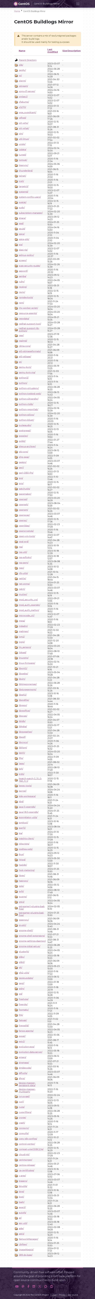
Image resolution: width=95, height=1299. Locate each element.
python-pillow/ (26, 414)
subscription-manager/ (31, 213)
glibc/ (22, 957)
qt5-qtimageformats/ (30, 351)
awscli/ (22, 1207)
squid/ (22, 228)
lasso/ (21, 763)
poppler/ (23, 436)
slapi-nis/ (23, 250)
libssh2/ (23, 695)
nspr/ (21, 568)
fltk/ (21, 1015)
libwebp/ (23, 673)
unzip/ (22, 144)
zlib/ (21, 65)
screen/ (23, 260)
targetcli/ (23, 186)
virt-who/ (23, 123)
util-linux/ (24, 139)
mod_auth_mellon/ (29, 610)
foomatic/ (24, 1009)
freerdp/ (23, 1004)
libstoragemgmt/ (27, 689)
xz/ (20, 75)
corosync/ (24, 1128)
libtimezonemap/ (28, 684)
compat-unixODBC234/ (31, 1149)
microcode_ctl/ (26, 615)
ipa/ (20, 833)
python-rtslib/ (26, 404)
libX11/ (22, 753)
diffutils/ (23, 1073)
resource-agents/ (28, 313)
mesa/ (22, 621)
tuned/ (22, 155)
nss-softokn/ (25, 557)
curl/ (21, 1101)
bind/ (21, 1191)
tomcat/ (23, 160)
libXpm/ (23, 747)
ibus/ (21, 854)
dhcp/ (22, 1078)
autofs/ (22, 1212)
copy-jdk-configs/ (28, 1138)
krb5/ (21, 774)
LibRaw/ (23, 1244)
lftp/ (21, 758)
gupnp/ (23, 896)
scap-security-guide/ (29, 265)
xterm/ (22, 81)
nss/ (21, 547)
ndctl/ (22, 589)
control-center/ (27, 1144)
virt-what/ (24, 128)
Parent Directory (28, 60)
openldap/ (24, 525)
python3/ (24, 378)
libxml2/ (23, 668)
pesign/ (22, 462)
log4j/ (22, 642)
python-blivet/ (26, 420)
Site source (73, 1295)
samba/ (22, 276)
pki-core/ (23, 451)
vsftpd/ (22, 118)
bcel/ (21, 1197)
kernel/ (22, 791)
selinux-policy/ (26, 255)
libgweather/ (25, 732)
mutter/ (23, 594)
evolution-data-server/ (30, 1052)
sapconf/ (23, 271)
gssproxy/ (24, 920)
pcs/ (21, 478)
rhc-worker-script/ (28, 308)
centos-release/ (27, 1165)
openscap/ (24, 515)
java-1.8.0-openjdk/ (28, 812)
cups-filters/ (25, 1112)
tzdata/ (22, 149)
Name (22, 51)
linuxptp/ (24, 658)
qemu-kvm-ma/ (27, 372)
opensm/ (23, 510)
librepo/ (23, 705)
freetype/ (24, 999)
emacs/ (22, 1057)
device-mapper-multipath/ (27, 1090)
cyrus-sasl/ (24, 1096)
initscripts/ (24, 844)
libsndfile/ (24, 700)
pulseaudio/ (25, 425)
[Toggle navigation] (77, 3)
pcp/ (21, 483)
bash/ (21, 1202)
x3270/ (22, 107)
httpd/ (22, 859)
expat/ (22, 1036)
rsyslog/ (23, 287)
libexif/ (22, 737)
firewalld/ (24, 1025)
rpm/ (21, 302)
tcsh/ (21, 181)
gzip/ (21, 886)
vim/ (21, 133)
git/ (20, 967)
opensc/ (23, 520)
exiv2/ (22, 1041)
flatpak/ (23, 1020)
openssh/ (23, 504)
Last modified (52, 50)
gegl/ (21, 983)
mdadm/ (23, 626)
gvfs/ (21, 891)
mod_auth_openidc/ (29, 605)
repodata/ (24, 318)
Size (64, 51)
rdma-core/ (25, 346)
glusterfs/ (24, 951)
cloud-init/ (24, 1154)
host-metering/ (27, 870)
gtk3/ (21, 902)
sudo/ (22, 207)
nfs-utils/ (23, 573)
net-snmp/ (24, 584)
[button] (17, 1286)
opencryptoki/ (26, 531)
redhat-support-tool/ (30, 324)
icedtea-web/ (26, 849)
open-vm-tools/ (27, 536)
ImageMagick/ (26, 1249)
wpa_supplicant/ (27, 112)
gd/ (20, 994)
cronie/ (22, 1117)
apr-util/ (23, 1223)
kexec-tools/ (25, 785)
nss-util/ (23, 552)
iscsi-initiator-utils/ (28, 817)
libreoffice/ (24, 710)
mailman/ (24, 631)
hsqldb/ (23, 865)
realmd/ (23, 341)
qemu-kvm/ (25, 367)
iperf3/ (22, 828)
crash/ (22, 1123)
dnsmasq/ (24, 1062)
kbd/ (21, 801)
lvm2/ (22, 636)
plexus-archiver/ (27, 446)
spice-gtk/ (24, 239)
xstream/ (23, 86)
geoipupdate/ (26, 978)
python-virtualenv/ (29, 388)
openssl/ (23, 499)
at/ (20, 1218)
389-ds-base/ (25, 1255)
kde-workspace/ (27, 796)
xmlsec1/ (23, 96)
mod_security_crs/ (28, 599)
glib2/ (22, 962)
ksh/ (21, 769)
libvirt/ (22, 679)
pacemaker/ (25, 494)
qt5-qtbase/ (25, 356)
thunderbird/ (26, 170)
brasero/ (23, 1181)
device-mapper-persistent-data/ (27, 1084)
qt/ (20, 362)
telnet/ (22, 176)
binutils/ (23, 1186)
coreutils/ (24, 1133)
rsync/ (22, 292)
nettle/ (22, 578)
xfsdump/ (24, 102)
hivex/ (22, 875)
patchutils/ (24, 488)
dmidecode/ (25, 1068)
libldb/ (22, 721)
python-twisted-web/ (30, 393)
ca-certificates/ (26, 1170)
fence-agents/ (26, 1031)
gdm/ (21, 988)
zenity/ (22, 70)
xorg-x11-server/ (27, 91)
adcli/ (21, 1234)
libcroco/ (23, 742)
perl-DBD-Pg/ (26, 473)
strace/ (22, 218)
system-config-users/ (30, 197)
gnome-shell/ (26, 930)
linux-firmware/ (27, 663)
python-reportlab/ (28, 409)
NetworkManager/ (28, 1239)
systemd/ (23, 191)
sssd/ (21, 223)
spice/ (22, 234)
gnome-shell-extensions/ (32, 936)
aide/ (21, 1228)
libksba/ (23, 726)
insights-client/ (26, 838)
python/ (23, 383)
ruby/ (22, 281)
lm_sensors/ (25, 647)
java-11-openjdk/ (27, 807)
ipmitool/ (23, 822)
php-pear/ (24, 457)
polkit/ (22, 441)
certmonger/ (25, 1160)
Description (74, 51)
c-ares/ (22, 1175)
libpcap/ (23, 716)
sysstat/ (22, 202)
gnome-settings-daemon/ (32, 941)
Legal (54, 1295)
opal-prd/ (24, 541)
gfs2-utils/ (24, 973)
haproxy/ (23, 881)
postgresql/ (25, 430)
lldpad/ (22, 652)
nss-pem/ (23, 562)
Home (17, 11)
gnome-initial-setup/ (29, 946)
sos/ (21, 244)
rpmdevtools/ (26, 297)
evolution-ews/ (26, 1046)
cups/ (22, 1107)
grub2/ (22, 925)
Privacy (62, 1295)
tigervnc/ (23, 165)
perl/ (21, 467)
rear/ (21, 335)
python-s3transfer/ (28, 399)
